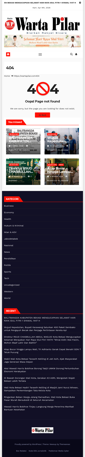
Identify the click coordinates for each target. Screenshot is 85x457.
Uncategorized (11, 285)
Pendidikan (10, 258)
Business (9, 206)
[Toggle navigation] (40, 54)
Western (8, 291)
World (7, 298)
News (61, 164)
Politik (7, 265)
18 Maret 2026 (18, 176)
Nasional (8, 245)
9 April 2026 (17, 146)
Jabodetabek (11, 239)
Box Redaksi (21, 451)
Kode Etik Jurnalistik (37, 451)
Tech (6, 278)
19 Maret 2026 (57, 146)
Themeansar (65, 444)
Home (7, 76)
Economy (9, 212)
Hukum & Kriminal (13, 225)
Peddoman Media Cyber (59, 451)
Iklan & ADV (14, 134)
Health (7, 219)
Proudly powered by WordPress (28, 444)
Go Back (42, 115)
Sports (7, 271)
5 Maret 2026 (57, 176)
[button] (71, 54)
